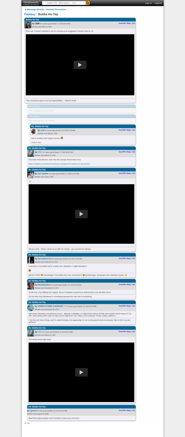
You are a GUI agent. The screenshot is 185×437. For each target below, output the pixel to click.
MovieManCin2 (45, 259)
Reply (129, 23)
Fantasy (30, 14)
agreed (33, 411)
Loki (43, 130)
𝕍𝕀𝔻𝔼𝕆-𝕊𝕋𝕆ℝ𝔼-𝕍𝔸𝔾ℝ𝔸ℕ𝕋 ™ (52, 306)
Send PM (122, 23)
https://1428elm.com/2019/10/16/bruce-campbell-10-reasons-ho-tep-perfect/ (59, 164)
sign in (148, 3)
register (158, 3)
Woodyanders (44, 285)
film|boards (31, 3)
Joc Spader (43, 173)
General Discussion (56, 9)
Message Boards (35, 9)
